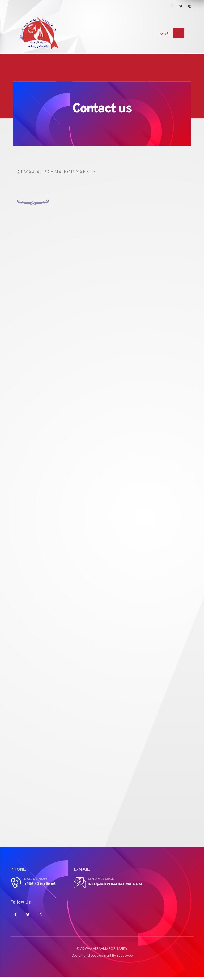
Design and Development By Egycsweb (102, 955)
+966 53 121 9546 (41, 884)
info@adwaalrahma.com (117, 884)
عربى (164, 33)
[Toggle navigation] (178, 33)
